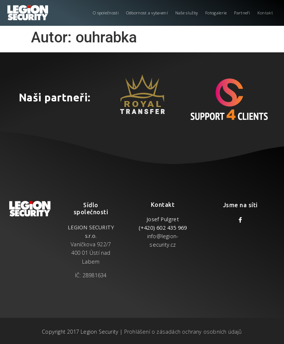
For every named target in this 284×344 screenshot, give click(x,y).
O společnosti (106, 12)
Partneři (242, 12)
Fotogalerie (216, 12)
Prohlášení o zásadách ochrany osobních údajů (183, 331)
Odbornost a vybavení (147, 12)
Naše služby (186, 12)
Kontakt (265, 12)
